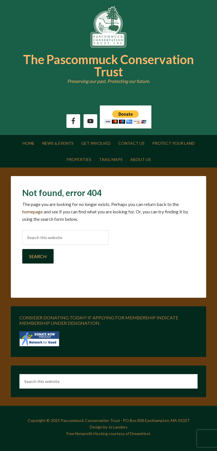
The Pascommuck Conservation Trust (108, 65)
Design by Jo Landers (108, 427)
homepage (32, 211)
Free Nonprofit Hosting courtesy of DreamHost (108, 433)
